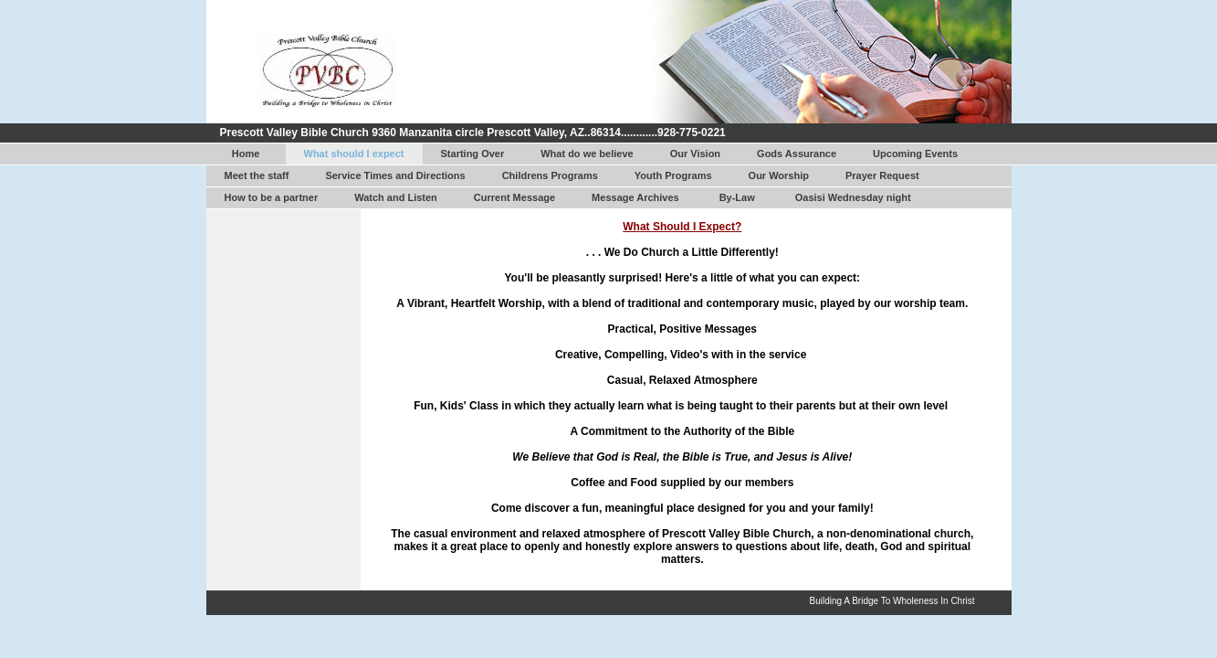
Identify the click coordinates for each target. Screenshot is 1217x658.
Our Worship (779, 175)
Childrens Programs (550, 175)
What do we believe (586, 153)
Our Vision (695, 153)
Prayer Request (882, 175)
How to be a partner (272, 197)
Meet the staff (257, 175)
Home (246, 153)
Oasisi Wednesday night (853, 197)
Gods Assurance (796, 153)
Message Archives (635, 197)
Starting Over (473, 153)
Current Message (514, 197)
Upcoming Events (915, 153)
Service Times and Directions (395, 175)
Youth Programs (673, 175)
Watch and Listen (395, 197)
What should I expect (354, 153)
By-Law (737, 197)
